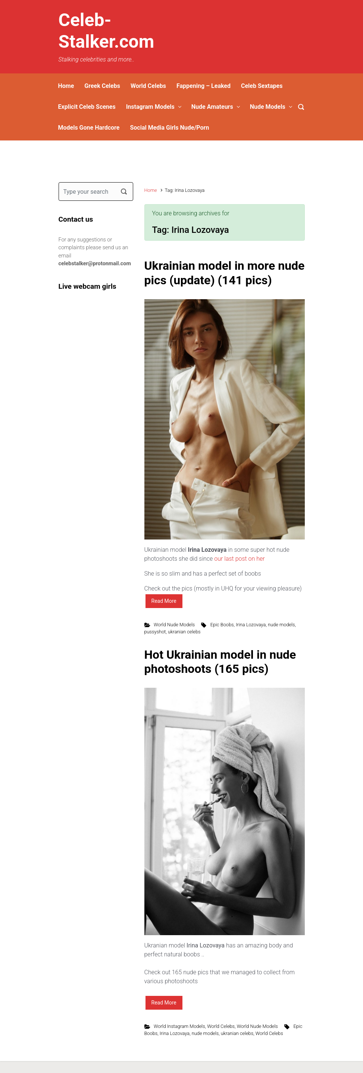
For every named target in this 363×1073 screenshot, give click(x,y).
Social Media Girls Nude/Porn (169, 127)
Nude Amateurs (212, 106)
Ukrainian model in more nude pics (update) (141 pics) (224, 273)
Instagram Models (150, 106)
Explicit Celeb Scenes (87, 106)
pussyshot (155, 631)
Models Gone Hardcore (89, 127)
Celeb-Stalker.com (106, 30)
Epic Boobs (222, 624)
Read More (163, 601)
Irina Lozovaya (251, 624)
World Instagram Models (179, 1026)
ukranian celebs (184, 631)
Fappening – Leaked (203, 85)
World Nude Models (174, 624)
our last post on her (240, 558)
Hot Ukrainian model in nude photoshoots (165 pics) (220, 662)
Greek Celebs (102, 85)
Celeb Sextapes (261, 85)
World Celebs (148, 85)
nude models (281, 624)
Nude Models (267, 106)
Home (66, 85)
